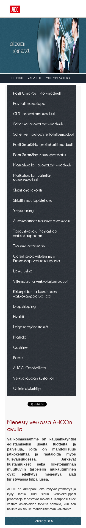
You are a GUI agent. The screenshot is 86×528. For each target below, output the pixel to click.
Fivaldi (18, 316)
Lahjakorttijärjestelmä (30, 326)
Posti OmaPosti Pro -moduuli (37, 93)
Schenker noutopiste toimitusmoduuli (43, 134)
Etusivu (17, 78)
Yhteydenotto (58, 78)
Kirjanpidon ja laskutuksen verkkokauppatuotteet (35, 293)
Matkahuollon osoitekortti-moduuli (42, 165)
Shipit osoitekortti (27, 190)
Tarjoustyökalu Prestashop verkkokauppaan (35, 233)
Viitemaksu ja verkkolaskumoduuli (40, 281)
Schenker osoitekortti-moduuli (38, 124)
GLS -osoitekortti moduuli (34, 113)
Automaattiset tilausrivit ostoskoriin (41, 220)
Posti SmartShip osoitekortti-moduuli (42, 144)
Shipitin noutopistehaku (32, 200)
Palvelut (35, 78)
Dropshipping (24, 306)
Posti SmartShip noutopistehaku (39, 154)
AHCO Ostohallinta (29, 367)
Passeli (18, 357)
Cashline (20, 347)
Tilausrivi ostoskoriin (29, 245)
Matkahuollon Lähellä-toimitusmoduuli (32, 177)
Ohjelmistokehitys (27, 388)
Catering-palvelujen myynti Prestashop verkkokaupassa (36, 258)
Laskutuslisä (22, 271)
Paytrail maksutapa (29, 103)
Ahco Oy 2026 (44, 521)
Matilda (19, 337)
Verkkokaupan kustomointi (35, 378)
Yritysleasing (23, 210)
